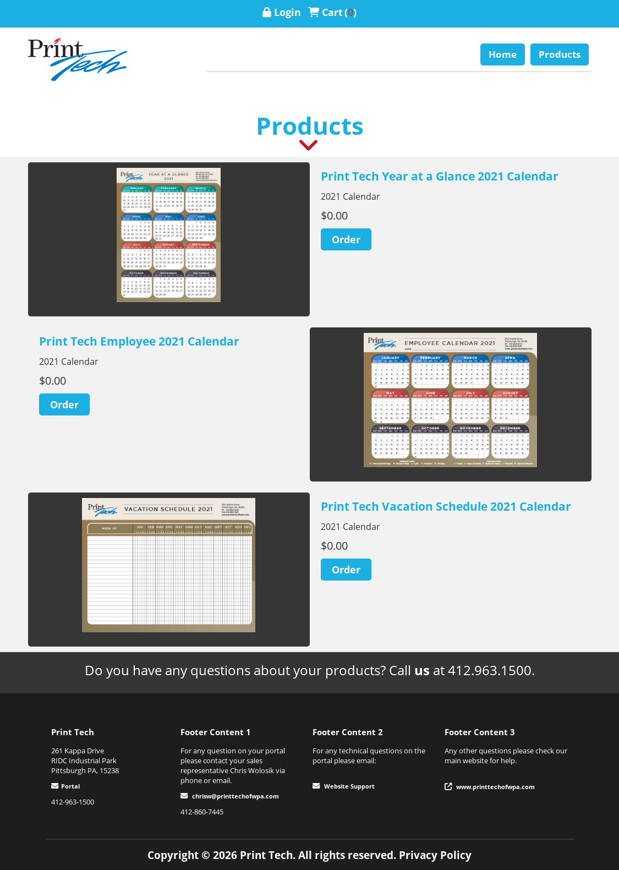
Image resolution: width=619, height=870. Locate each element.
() (350, 12)
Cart (332, 12)
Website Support (349, 786)
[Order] (346, 239)
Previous (98, 239)
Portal (70, 786)
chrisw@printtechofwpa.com (235, 796)
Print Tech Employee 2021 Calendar (139, 341)
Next (239, 239)
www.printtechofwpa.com (495, 787)
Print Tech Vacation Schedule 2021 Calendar (446, 506)
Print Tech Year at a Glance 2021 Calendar (439, 176)
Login (287, 12)
